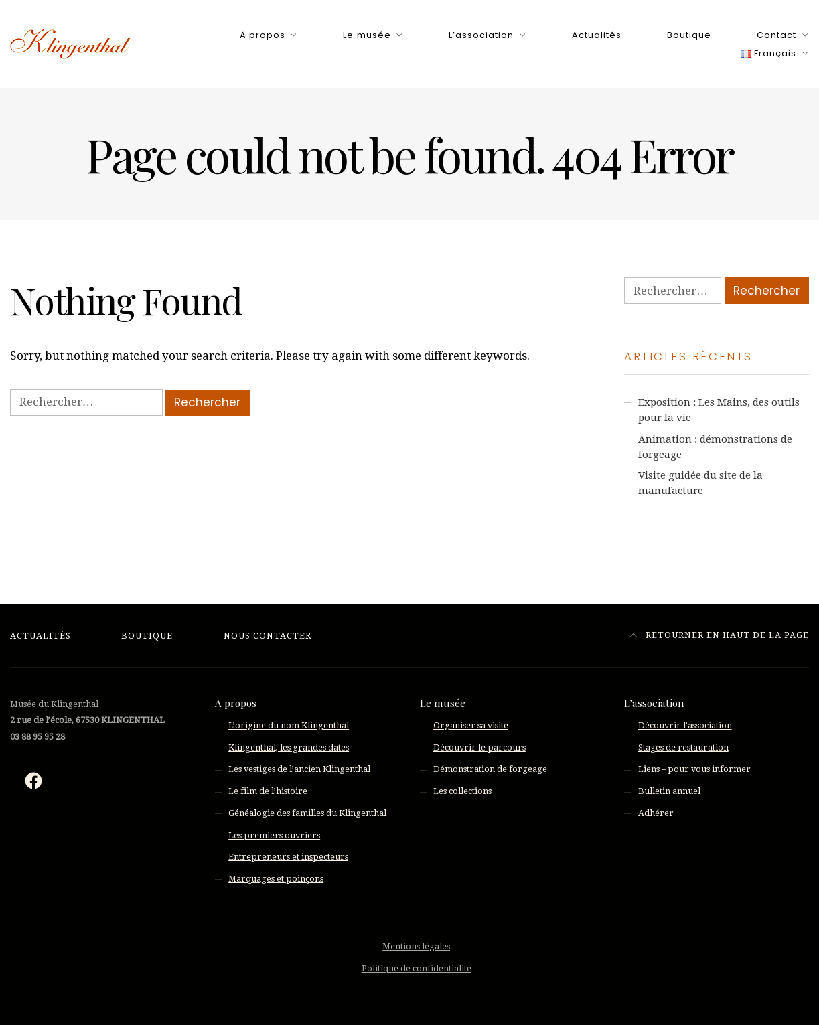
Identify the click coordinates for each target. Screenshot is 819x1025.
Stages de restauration (683, 747)
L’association (481, 35)
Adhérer (656, 813)
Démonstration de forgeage (490, 769)
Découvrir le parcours (479, 747)
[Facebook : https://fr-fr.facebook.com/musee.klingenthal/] (33, 781)
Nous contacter (267, 636)
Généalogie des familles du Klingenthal (307, 813)
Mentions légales (416, 946)
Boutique (689, 35)
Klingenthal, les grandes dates (288, 747)
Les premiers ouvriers (274, 835)
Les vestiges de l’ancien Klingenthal (299, 769)
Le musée (366, 35)
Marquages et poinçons (275, 879)
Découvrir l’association (685, 725)
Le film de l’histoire (267, 791)
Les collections (462, 791)
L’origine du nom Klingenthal (288, 725)
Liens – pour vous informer (694, 769)
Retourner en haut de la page (720, 635)
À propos (262, 35)
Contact (776, 35)
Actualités (596, 35)
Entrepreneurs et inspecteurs (288, 857)
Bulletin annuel (669, 791)
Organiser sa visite (470, 725)
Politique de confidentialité (416, 968)
